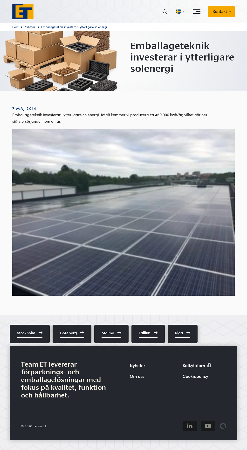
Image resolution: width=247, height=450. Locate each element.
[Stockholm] (30, 334)
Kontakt (220, 11)
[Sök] (165, 12)
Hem (15, 26)
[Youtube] (208, 426)
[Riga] (183, 334)
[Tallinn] (148, 334)
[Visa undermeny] (231, 11)
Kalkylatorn (197, 365)
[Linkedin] (190, 426)
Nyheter (30, 26)
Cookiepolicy (195, 376)
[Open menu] (196, 12)
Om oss (137, 376)
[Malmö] (111, 334)
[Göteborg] (72, 334)
